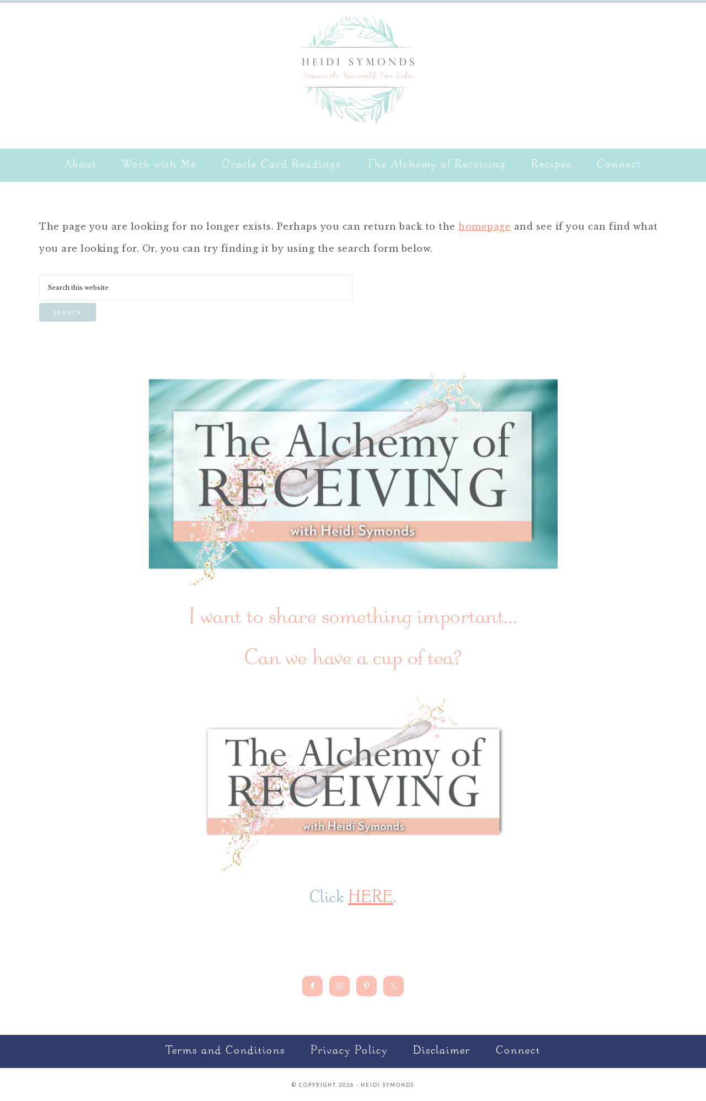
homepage (484, 226)
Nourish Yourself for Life (353, 69)
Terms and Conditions (225, 1051)
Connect (518, 1051)
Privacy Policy (349, 1051)
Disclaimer (441, 1051)
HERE (370, 898)
